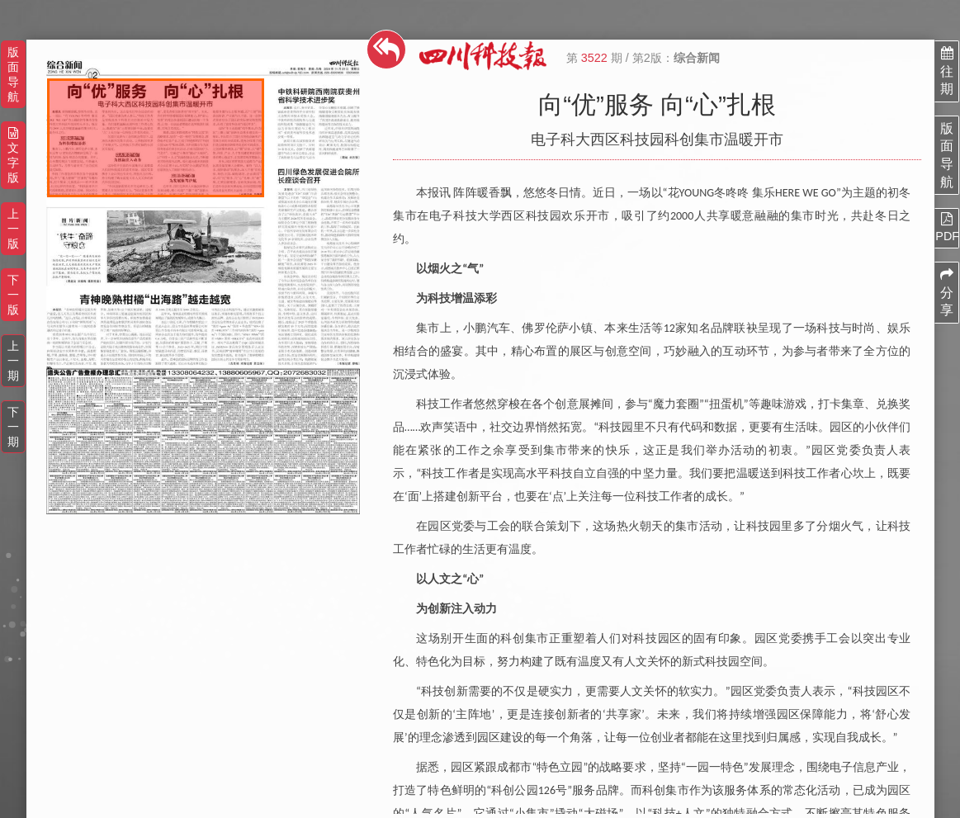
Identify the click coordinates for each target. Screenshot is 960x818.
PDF (946, 227)
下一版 (13, 294)
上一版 (13, 228)
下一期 (13, 426)
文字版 (13, 155)
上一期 (13, 360)
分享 (946, 292)
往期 (946, 71)
